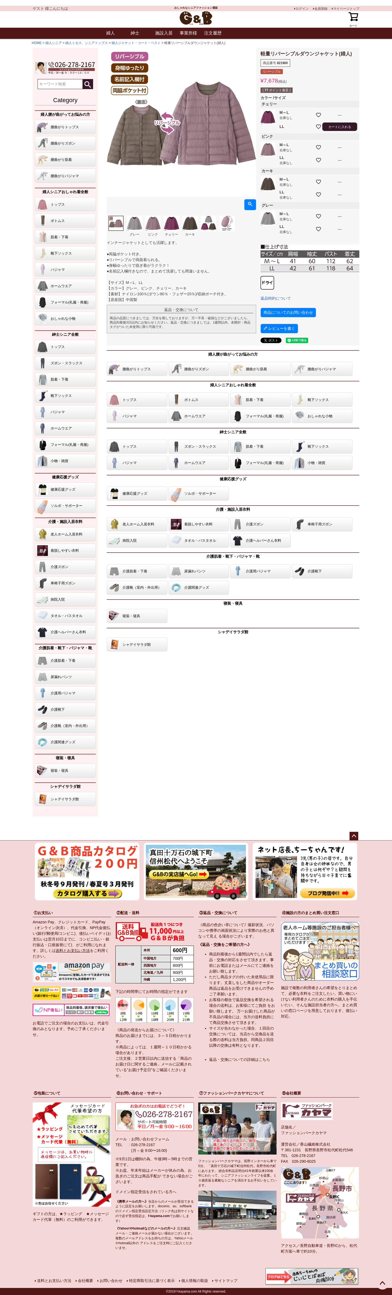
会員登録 (320, 9)
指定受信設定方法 (145, 1211)
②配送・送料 (128, 913)
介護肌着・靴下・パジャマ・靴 (65, 648)
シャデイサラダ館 (65, 786)
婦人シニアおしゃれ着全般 (65, 192)
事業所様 (188, 33)
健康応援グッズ (65, 477)
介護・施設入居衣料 (65, 521)
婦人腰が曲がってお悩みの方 (65, 114)
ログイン (302, 9)
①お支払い (43, 913)
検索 (87, 84)
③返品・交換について (218, 913)
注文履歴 (213, 33)
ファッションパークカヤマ (304, 1133)
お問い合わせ (111, 1280)
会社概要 (85, 1280)
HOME (37, 43)
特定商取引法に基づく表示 (152, 1280)
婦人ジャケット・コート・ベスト (136, 43)
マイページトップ (346, 9)
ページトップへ (354, 836)
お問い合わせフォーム (150, 1139)
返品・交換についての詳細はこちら (239, 1059)
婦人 (110, 33)
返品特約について (276, 298)
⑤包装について (47, 1093)
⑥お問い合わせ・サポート (139, 1093)
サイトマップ (226, 1280)
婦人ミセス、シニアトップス (86, 43)
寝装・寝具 (65, 758)
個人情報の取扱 (194, 1280)
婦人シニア (53, 43)
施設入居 (164, 33)
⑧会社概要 (291, 1093)
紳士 (135, 33)
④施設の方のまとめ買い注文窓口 (310, 913)
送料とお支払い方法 (73, 950)
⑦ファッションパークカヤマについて (231, 1093)
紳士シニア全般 (65, 334)
